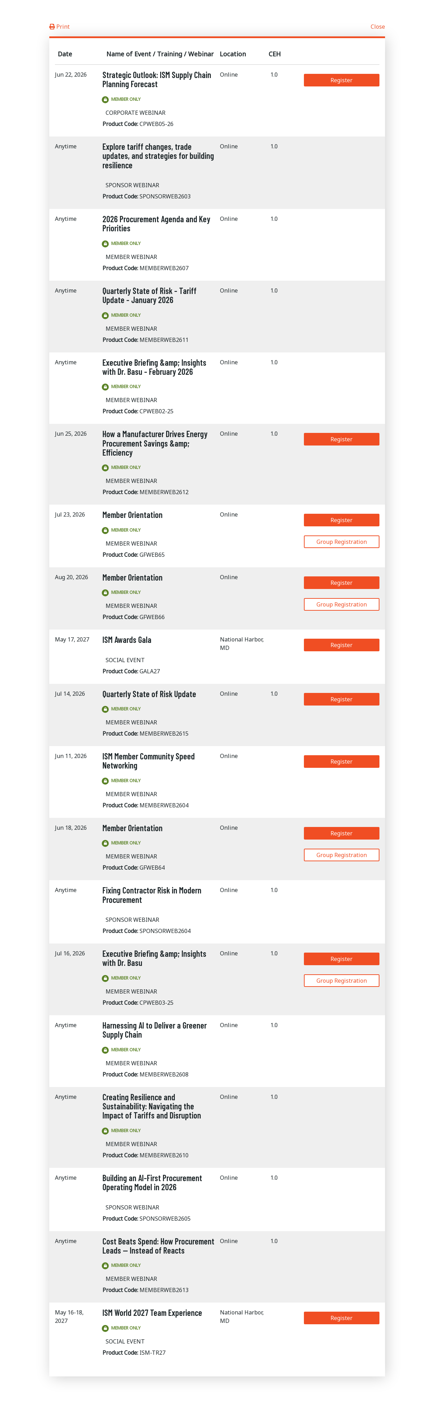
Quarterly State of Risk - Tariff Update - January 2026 (149, 295)
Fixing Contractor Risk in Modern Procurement (151, 894)
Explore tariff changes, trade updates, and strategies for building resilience (158, 155)
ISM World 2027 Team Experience (152, 1312)
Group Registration (341, 542)
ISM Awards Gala (126, 639)
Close (378, 26)
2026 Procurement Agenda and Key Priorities (156, 223)
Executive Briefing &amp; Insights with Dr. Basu (154, 958)
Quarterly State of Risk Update (149, 694)
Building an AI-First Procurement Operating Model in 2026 (152, 1182)
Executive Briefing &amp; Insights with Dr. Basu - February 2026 (154, 367)
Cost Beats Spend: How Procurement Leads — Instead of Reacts (158, 1245)
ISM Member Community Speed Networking (148, 760)
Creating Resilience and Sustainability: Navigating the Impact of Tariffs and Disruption (151, 1106)
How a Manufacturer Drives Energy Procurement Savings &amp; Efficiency (154, 443)
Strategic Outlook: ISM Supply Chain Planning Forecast (156, 79)
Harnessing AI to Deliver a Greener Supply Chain (154, 1029)
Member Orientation (132, 515)
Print (59, 26)
